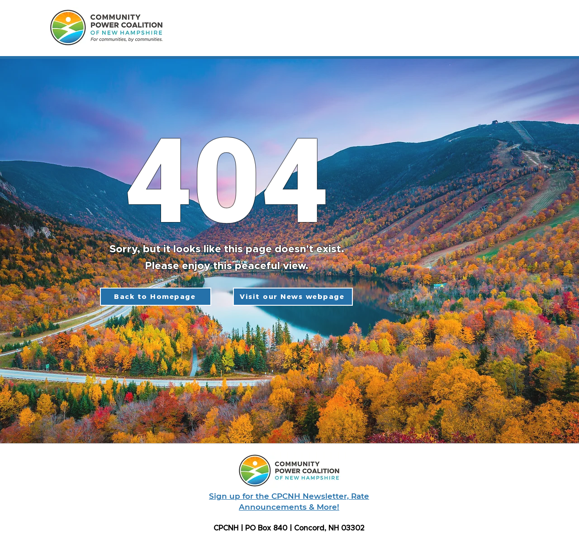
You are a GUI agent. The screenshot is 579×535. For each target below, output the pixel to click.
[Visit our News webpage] (293, 297)
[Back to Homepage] (155, 297)
